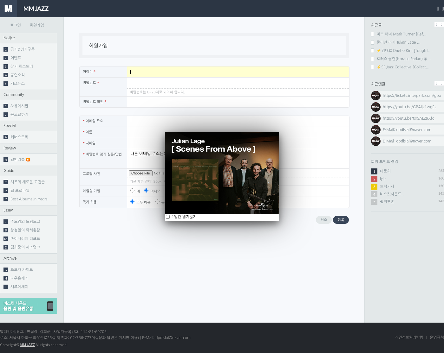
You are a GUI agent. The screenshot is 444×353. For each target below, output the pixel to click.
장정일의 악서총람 (21, 230)
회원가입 (37, 25)
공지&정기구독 (19, 49)
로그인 (15, 25)
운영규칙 (437, 337)
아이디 (89, 71)
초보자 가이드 (18, 270)
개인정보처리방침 (409, 337)
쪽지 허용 (90, 202)
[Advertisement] (407, 258)
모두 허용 (140, 202)
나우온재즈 (15, 278)
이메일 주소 (93, 121)
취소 (324, 220)
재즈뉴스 (14, 83)
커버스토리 (15, 137)
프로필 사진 (91, 174)
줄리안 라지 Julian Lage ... (396, 42)
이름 (87, 132)
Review (9, 148)
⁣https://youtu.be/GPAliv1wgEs (409, 107)
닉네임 (89, 143)
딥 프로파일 (16, 190)
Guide (8, 171)
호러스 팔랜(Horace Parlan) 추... (401, 59)
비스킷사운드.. (392, 194)
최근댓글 (378, 84)
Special (9, 126)
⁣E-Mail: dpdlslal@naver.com (407, 141)
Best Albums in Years (25, 199)
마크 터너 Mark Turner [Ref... (399, 34)
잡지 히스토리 (18, 66)
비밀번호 (91, 82)
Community (13, 95)
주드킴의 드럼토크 (21, 222)
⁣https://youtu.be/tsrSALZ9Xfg (408, 118)
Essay (8, 210)
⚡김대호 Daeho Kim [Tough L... (402, 51)
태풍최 (385, 171)
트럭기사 (387, 186)
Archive (9, 258)
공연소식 (14, 75)
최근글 (376, 25)
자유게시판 (15, 106)
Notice (9, 38)
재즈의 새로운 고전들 (24, 182)
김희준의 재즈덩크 (21, 247)
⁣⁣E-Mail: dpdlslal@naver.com (407, 130)
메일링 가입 (91, 191)
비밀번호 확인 (94, 101)
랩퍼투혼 (387, 202)
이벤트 (12, 58)
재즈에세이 (15, 287)
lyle (383, 179)
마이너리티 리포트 (21, 239)
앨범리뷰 (16, 159)
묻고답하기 (15, 115)
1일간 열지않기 (184, 217)
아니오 (152, 191)
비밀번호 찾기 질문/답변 (102, 154)
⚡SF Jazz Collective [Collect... (400, 67)
